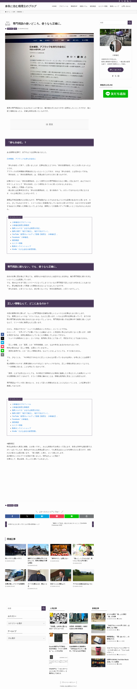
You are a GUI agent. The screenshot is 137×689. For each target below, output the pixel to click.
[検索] (130, 1)
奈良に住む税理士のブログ (21, 6)
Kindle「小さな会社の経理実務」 (24, 249)
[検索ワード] (115, 23)
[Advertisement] (49, 482)
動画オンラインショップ (21, 246)
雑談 (15, 28)
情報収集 (10, 28)
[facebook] (119, 1)
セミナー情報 (17, 243)
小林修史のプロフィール (21, 222)
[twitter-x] (122, 1)
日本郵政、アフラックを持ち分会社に (21, 159)
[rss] (127, 1)
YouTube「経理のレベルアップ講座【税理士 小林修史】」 (35, 234)
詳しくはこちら (115, 70)
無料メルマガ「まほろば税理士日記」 (26, 228)
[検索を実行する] (130, 23)
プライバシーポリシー (68, 682)
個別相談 (15, 240)
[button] (12, 516)
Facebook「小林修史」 (21, 237)
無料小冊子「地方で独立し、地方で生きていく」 (31, 231)
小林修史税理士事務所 (20, 225)
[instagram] (125, 1)
